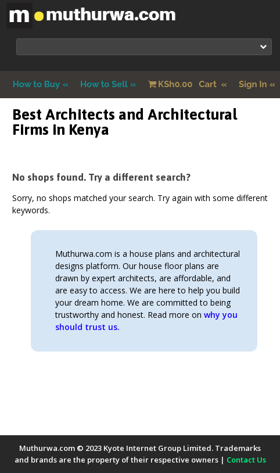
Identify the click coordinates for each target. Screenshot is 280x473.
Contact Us (246, 459)
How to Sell (104, 84)
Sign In (253, 84)
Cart (183, 84)
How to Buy (36, 84)
